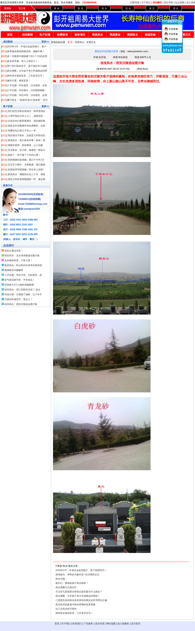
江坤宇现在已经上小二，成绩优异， (26, 116)
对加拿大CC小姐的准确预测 (19, 284)
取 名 (80, 8)
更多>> (45, 41)
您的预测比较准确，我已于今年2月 (26, 159)
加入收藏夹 (123, 623)
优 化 (128, 8)
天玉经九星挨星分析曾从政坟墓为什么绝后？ (79, 591)
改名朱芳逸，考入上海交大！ (22, 61)
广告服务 (88, 623)
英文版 (22, 8)
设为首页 (135, 623)
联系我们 (77, 623)
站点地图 (179, 2)
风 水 (104, 8)
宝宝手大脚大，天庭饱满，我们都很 (26, 164)
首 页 (70, 42)
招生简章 (168, 2)
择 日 (151, 8)
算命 (4, 51)
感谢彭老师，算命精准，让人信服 (25, 145)
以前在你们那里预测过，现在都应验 (26, 121)
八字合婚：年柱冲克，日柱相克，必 (23, 275)
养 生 (175, 8)
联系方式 (7, 185)
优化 (4, 125)
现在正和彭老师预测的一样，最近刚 (26, 179)
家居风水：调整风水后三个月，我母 (26, 174)
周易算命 (115, 34)
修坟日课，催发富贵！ (19, 80)
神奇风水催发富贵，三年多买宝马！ (26, 75)
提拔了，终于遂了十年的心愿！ (24, 155)
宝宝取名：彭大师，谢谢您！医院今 (26, 150)
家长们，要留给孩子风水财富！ (72, 583)
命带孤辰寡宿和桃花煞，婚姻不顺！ (26, 51)
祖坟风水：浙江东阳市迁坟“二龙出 (22, 289)
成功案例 (27, 34)
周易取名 (132, 34)
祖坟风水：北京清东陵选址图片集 (22, 255)
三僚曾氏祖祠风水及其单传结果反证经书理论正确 (81, 600)
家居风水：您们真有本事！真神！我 (26, 140)
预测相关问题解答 (13, 270)
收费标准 (62, 34)
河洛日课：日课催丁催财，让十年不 (23, 294)
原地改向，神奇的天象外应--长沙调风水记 (77, 574)
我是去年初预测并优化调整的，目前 (26, 125)
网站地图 (111, 623)
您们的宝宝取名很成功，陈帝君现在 (26, 111)
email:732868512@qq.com (32, 204)
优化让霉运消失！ (13, 250)
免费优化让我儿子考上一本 (22, 130)
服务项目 (79, 34)
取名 (4, 61)
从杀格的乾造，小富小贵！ (18, 260)
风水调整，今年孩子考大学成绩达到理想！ (78, 596)
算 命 (56, 8)
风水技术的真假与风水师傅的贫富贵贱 (75, 604)
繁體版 (7, 8)
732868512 (24, 199)
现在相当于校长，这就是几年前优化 (26, 135)
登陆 (137, 2)
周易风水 (97, 34)
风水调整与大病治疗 (66, 587)
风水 (4, 46)
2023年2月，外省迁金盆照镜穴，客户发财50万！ (81, 570)
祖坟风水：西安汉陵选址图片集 (20, 304)
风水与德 (60, 578)
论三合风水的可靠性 (66, 608)
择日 (4, 80)
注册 (131, 2)
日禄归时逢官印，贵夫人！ (18, 299)
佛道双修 (150, 34)
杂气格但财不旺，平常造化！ (19, 280)
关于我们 (146, 2)
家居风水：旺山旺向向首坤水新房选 (23, 265)
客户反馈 (44, 34)
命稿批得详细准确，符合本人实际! (25, 169)
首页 (9, 34)
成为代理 (99, 623)
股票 (4, 56)
